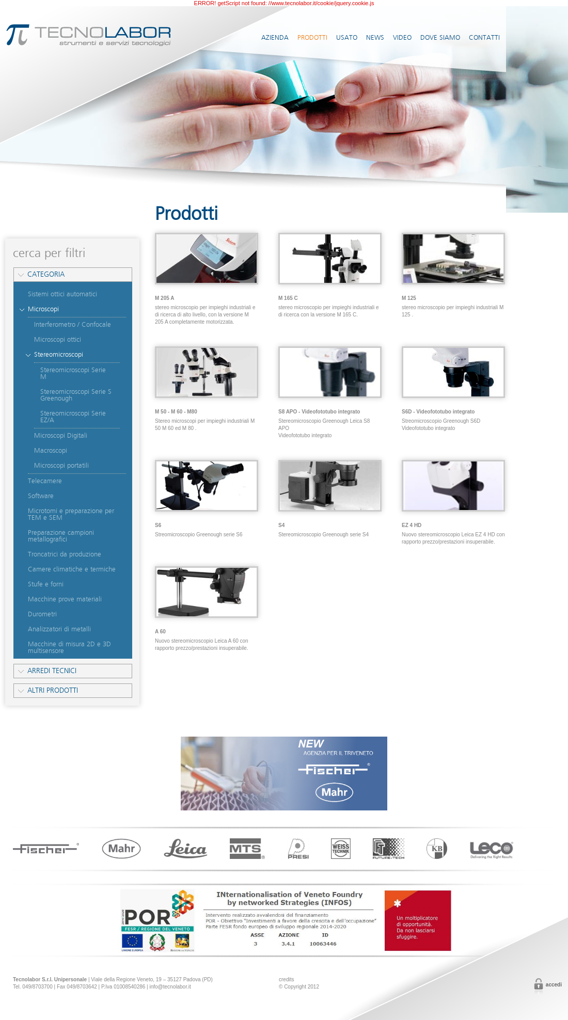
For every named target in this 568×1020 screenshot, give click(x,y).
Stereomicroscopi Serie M (73, 373)
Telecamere (45, 481)
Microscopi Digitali (60, 436)
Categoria (46, 274)
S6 (158, 525)
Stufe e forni (46, 584)
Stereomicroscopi (58, 354)
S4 (281, 525)
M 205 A (164, 298)
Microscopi (43, 309)
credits (286, 979)
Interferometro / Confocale (72, 325)
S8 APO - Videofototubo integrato (319, 412)
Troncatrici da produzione (64, 554)
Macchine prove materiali (65, 599)
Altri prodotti (52, 690)
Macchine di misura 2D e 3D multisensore (69, 647)
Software (41, 496)
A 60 (160, 631)
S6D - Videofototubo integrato (438, 412)
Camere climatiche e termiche (72, 569)
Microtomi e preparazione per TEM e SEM (71, 514)
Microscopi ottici (57, 340)
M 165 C (288, 298)
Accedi (554, 984)
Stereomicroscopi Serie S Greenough (76, 395)
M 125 (409, 298)
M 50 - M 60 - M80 (176, 412)
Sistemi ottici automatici (62, 294)
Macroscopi (50, 451)
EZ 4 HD (411, 525)
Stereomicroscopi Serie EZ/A (73, 416)
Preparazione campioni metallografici (61, 536)
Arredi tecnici (51, 670)
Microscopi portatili (61, 465)
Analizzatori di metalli (59, 629)
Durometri (42, 614)
